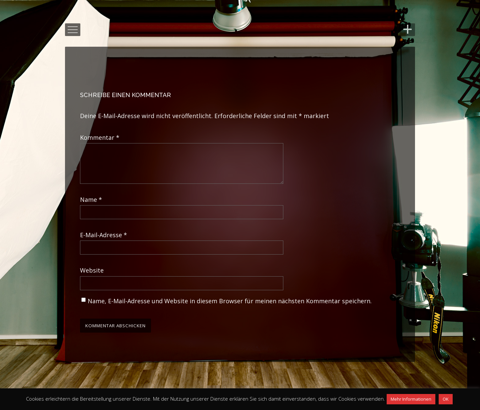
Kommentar (99, 137)
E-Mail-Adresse (103, 243)
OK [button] (446, 399)
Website (92, 278)
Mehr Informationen (411, 399)
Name (91, 207)
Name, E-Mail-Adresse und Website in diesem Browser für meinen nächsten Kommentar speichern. (230, 309)
